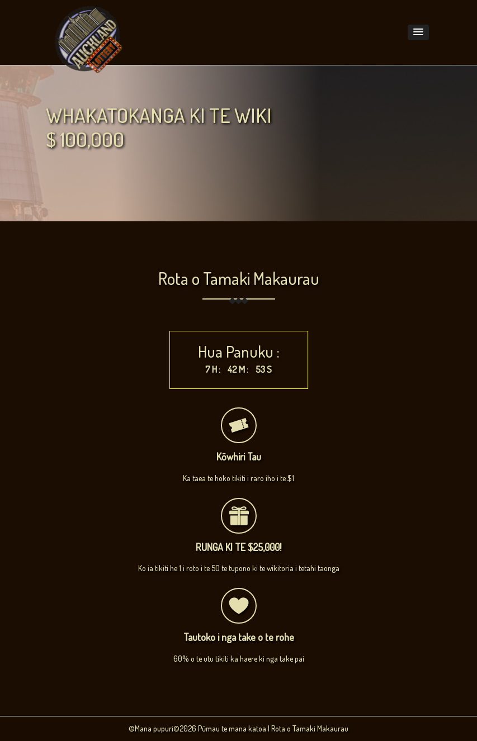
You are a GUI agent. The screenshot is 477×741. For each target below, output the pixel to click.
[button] (418, 32)
